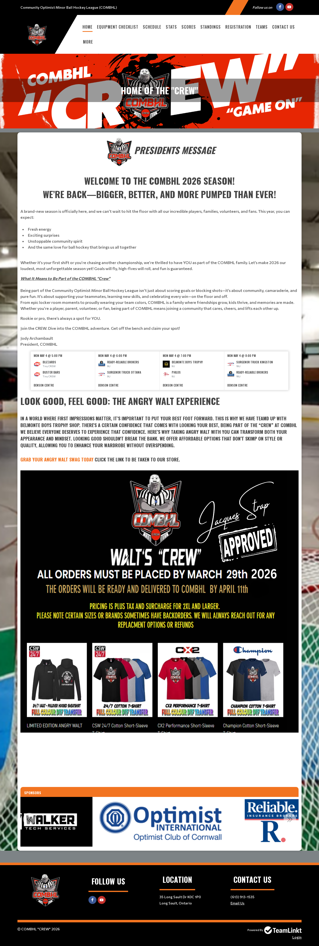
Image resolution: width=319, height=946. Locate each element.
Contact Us (283, 27)
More (88, 42)
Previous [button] (29, 819)
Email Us (237, 903)
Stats (171, 27)
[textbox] (159, 242)
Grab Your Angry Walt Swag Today (56, 459)
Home (87, 27)
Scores (188, 27)
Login (297, 937)
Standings (210, 27)
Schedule (152, 27)
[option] (63, 370)
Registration (238, 27)
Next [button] (290, 819)
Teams (262, 27)
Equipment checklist (117, 27)
